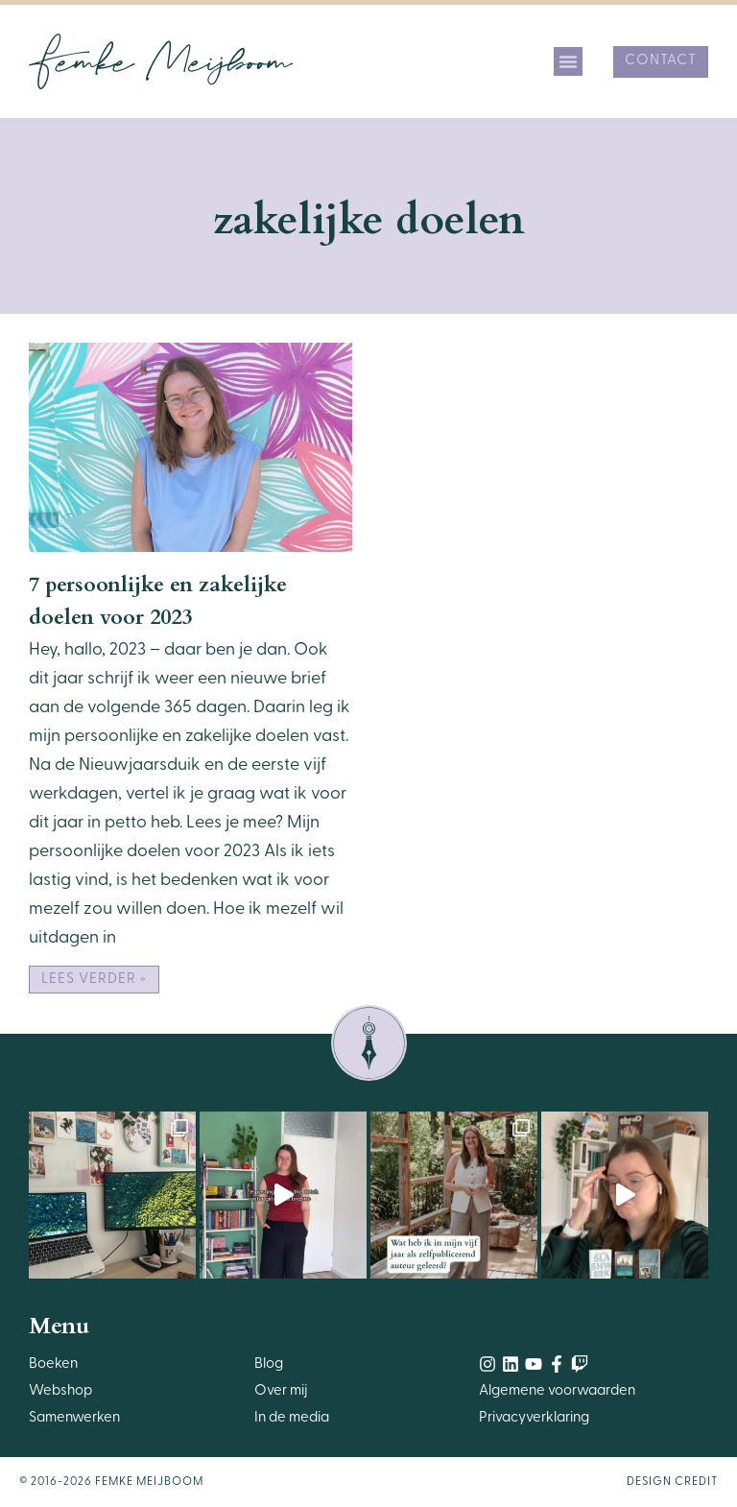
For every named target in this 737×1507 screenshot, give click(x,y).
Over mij (281, 1391)
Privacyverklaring (534, 1418)
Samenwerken (74, 1418)
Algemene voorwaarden (557, 1391)
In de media (291, 1418)
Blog (268, 1364)
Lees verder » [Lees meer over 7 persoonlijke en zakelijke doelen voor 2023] (94, 979)
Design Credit (672, 1482)
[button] (568, 61)
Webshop (60, 1391)
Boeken (53, 1364)
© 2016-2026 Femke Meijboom (111, 1482)
